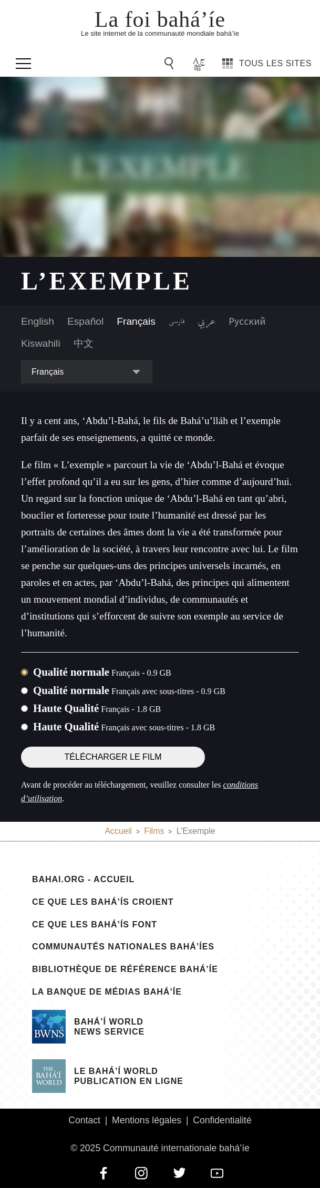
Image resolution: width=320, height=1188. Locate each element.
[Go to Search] (170, 63)
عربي (206, 321)
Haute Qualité (97, 708)
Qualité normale (102, 672)
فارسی (176, 321)
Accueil (118, 831)
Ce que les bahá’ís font (94, 925)
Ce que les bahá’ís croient (103, 902)
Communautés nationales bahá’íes (123, 947)
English (37, 321)
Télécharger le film (113, 756)
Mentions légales (146, 1120)
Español (85, 321)
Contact (84, 1120)
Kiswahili (40, 343)
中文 (84, 343)
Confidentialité (222, 1120)
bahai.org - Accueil (83, 879)
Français (136, 321)
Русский (247, 321)
